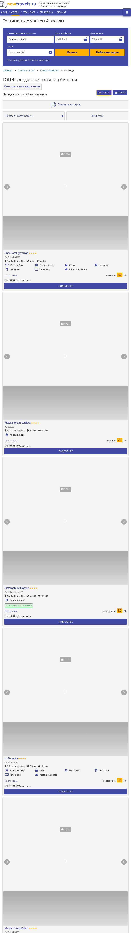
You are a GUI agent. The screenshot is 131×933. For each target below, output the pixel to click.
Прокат (61, 12)
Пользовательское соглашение (57, 897)
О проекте (8, 887)
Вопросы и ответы (50, 902)
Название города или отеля (21, 33)
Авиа (4, 12)
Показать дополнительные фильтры (28, 60)
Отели (15, 12)
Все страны (46, 885)
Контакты (8, 904)
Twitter (117, 879)
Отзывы (44, 908)
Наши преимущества (14, 893)
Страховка (46, 12)
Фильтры (97, 115)
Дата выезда (96, 33)
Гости (10, 46)
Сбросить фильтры (99, 348)
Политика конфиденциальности (57, 891)
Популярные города (51, 879)
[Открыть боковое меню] (127, 12)
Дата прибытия (63, 33)
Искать (72, 52)
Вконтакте (119, 873)
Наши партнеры (11, 898)
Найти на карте (107, 52)
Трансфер (29, 12)
